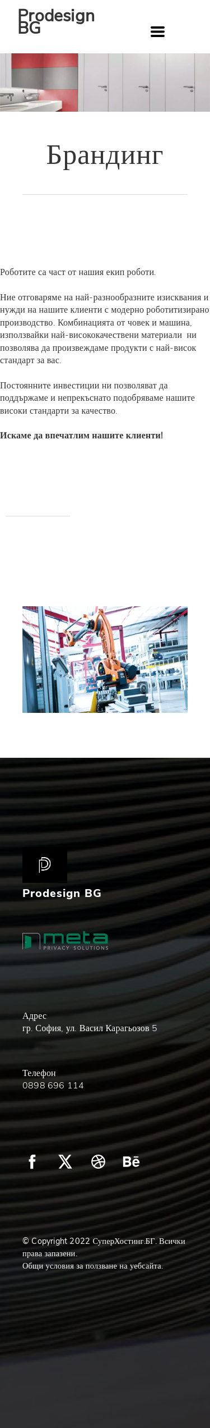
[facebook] (32, 1161)
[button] (158, 32)
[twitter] (65, 1161)
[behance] (131, 1161)
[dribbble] (98, 1161)
